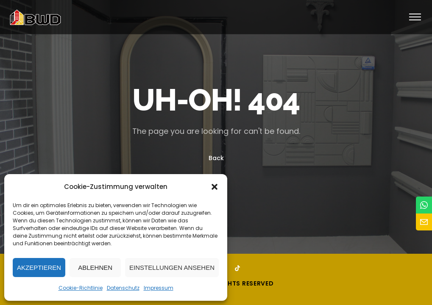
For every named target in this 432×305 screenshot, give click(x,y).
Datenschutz (123, 287)
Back (216, 158)
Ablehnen (95, 267)
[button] (214, 187)
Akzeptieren (39, 267)
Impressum (158, 287)
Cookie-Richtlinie (81, 287)
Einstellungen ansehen (172, 267)
